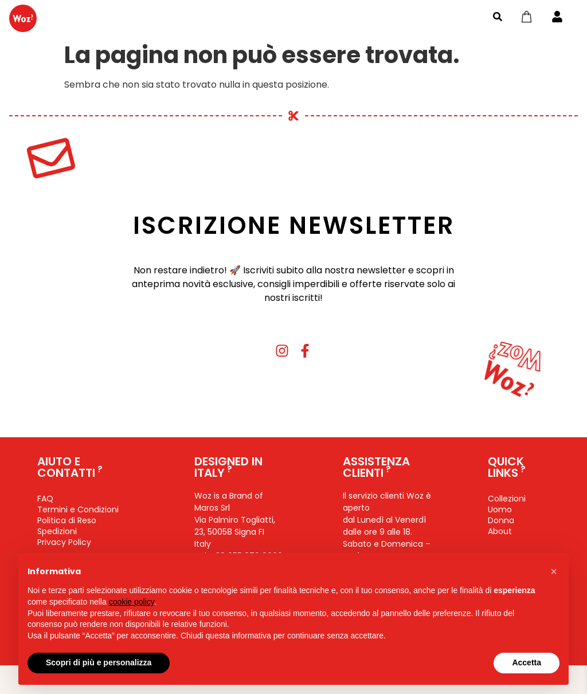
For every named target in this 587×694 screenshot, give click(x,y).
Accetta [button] (526, 662)
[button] (554, 571)
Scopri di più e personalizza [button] (98, 662)
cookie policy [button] (131, 601)
